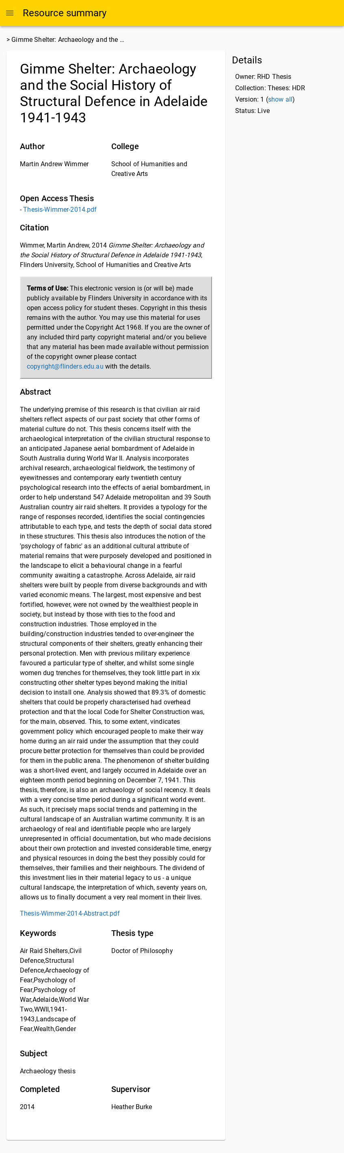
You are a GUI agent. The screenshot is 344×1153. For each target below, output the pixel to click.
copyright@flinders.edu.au (65, 366)
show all (280, 99)
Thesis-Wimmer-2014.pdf (60, 209)
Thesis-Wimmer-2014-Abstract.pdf (70, 913)
